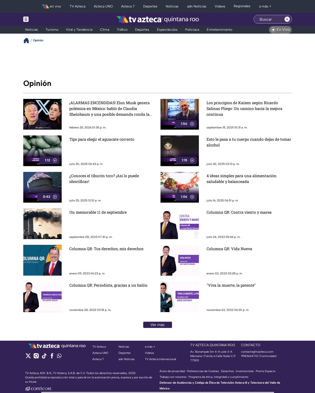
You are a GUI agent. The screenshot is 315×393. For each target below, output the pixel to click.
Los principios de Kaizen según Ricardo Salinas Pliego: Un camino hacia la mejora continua (244, 108)
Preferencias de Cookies (203, 371)
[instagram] (36, 357)
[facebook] (52, 357)
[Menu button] (42, 19)
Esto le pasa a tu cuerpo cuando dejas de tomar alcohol (249, 142)
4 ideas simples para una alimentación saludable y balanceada (242, 178)
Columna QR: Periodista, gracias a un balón (108, 285)
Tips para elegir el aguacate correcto (101, 139)
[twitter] (28, 357)
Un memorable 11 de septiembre (98, 212)
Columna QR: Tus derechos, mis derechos (106, 248)
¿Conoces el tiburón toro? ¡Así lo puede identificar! (104, 178)
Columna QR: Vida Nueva (229, 248)
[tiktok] (44, 357)
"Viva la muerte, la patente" (231, 285)
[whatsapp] (59, 357)
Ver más (157, 324)
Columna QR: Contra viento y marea (239, 212)
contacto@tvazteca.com (257, 351)
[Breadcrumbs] (28, 40)
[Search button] (287, 19)
